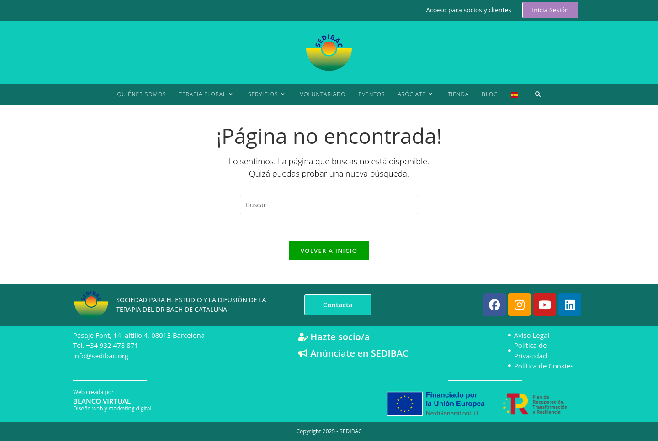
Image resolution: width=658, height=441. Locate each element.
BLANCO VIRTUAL (102, 400)
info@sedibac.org (100, 355)
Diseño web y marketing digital (112, 408)
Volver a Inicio (329, 251)
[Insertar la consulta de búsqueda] (329, 205)
